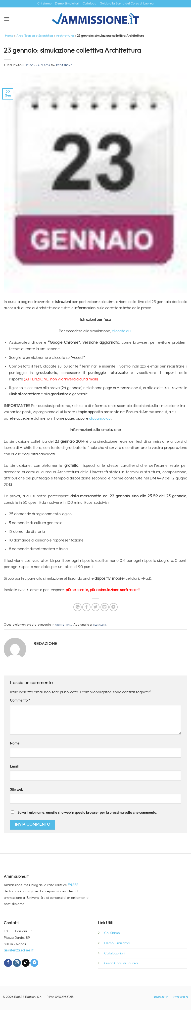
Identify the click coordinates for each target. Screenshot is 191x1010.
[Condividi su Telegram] (113, 607)
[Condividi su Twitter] (96, 607)
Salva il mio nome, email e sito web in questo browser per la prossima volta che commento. (87, 812)
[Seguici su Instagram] (17, 963)
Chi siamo (44, 3)
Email (14, 766)
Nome (14, 743)
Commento (20, 700)
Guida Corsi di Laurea (121, 963)
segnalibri (99, 624)
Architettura (65, 35)
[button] (7, 19)
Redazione (64, 65)
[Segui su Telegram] (34, 963)
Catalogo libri (114, 953)
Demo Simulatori (67, 3)
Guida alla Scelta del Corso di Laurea (127, 3)
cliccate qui (121, 331)
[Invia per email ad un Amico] (104, 607)
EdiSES (73, 885)
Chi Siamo (112, 933)
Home (9, 35)
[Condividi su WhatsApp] (77, 607)
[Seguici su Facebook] (8, 963)
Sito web (16, 789)
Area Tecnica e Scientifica (34, 35)
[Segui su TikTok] (26, 963)
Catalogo (89, 3)
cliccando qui (100, 418)
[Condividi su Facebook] (86, 607)
